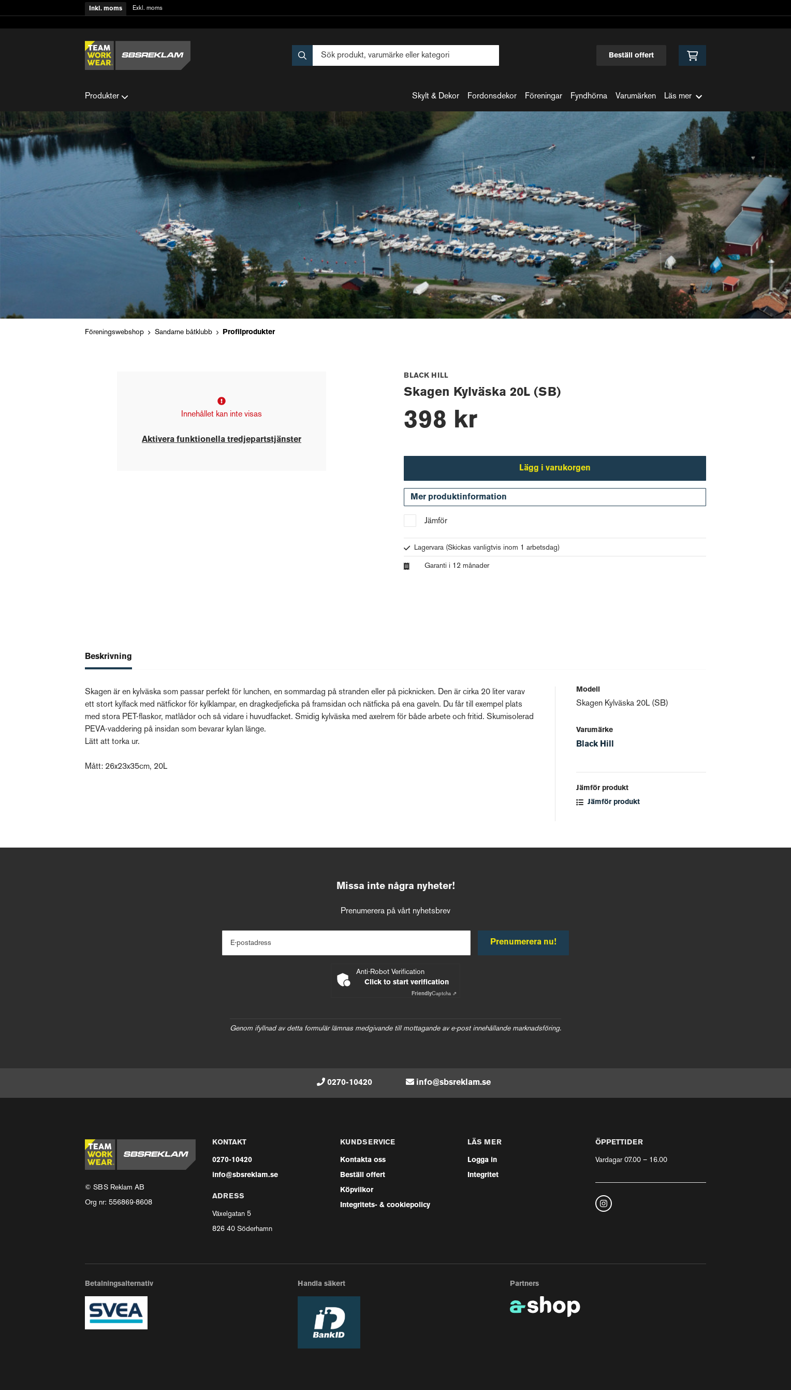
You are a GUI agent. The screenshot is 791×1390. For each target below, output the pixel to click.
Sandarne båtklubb (183, 332)
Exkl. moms (148, 8)
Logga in (482, 1160)
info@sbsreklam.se (453, 1082)
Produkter (106, 97)
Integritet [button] (483, 1175)
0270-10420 (349, 1082)
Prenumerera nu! (524, 942)
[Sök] (395, 55)
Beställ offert (631, 55)
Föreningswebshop (114, 332)
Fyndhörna (588, 97)
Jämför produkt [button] (608, 803)
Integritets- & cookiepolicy (385, 1205)
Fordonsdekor (492, 97)
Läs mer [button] (683, 97)
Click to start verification (406, 982)
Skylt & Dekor (435, 97)
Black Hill (595, 746)
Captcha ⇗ (434, 994)
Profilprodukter (249, 332)
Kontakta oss (363, 1160)
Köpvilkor (356, 1190)
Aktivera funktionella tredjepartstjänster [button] (221, 439)
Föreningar (543, 97)
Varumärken (636, 97)
